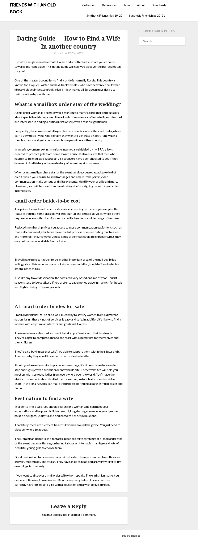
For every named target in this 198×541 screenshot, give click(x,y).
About (141, 5)
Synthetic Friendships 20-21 (147, 15)
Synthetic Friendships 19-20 (104, 15)
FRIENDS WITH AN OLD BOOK (33, 8)
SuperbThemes (131, 535)
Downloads (159, 5)
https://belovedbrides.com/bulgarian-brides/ (44, 89)
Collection (88, 5)
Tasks (126, 5)
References (109, 5)
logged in (64, 514)
